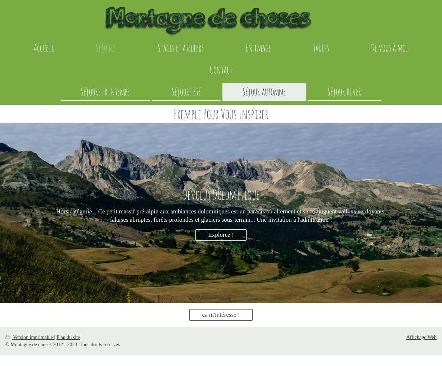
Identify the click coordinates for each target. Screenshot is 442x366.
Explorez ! (221, 234)
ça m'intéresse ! (221, 314)
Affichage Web (421, 337)
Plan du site (68, 337)
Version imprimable (29, 337)
